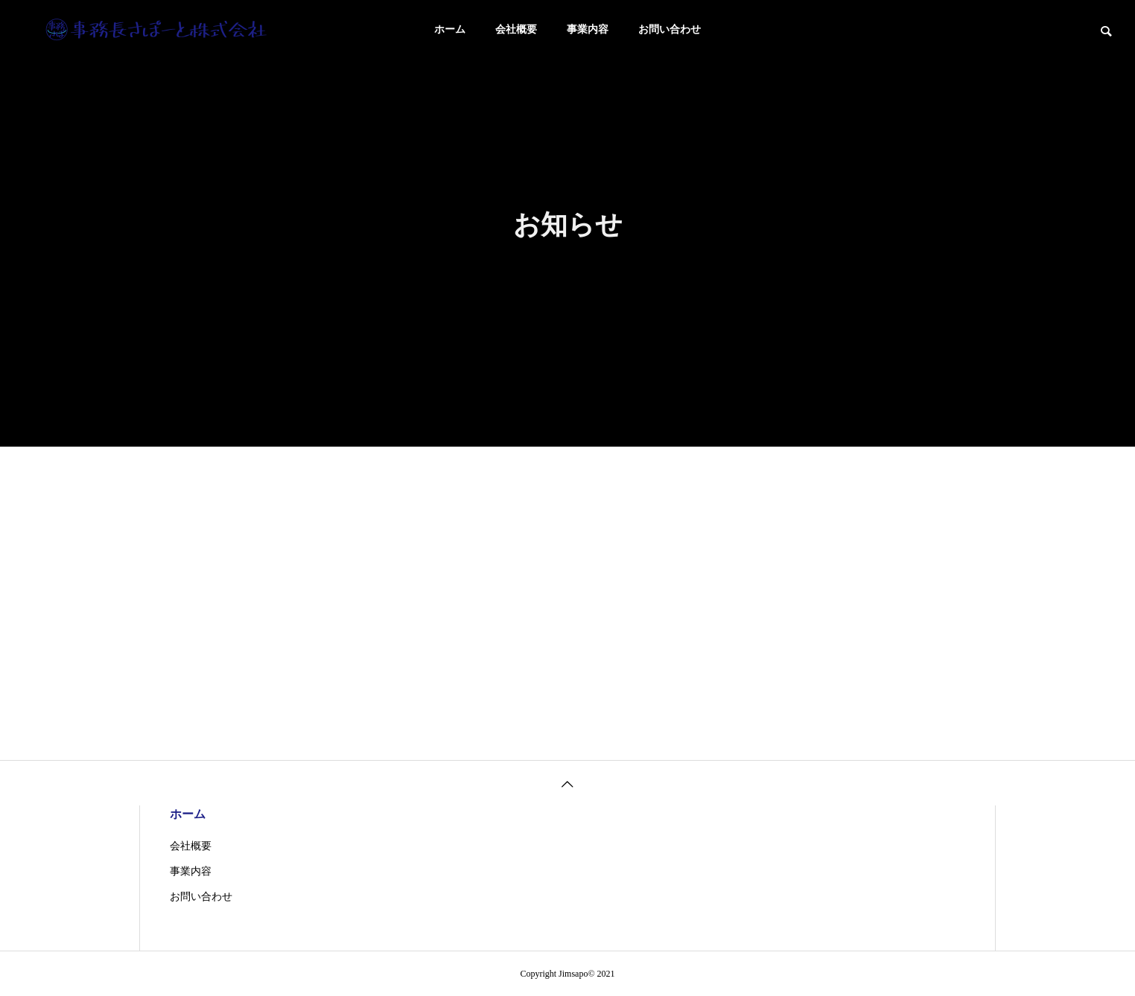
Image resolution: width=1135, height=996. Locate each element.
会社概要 (516, 29)
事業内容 (587, 29)
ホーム (449, 29)
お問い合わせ (669, 29)
